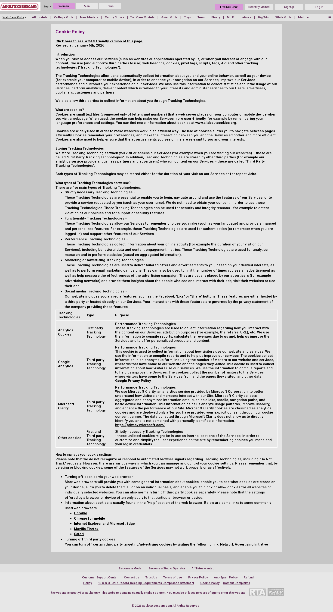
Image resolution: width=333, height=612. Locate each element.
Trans (110, 6)
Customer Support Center (100, 577)
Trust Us (151, 577)
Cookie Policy (209, 583)
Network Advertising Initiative (244, 544)
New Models (89, 17)
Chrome (80, 513)
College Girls (64, 17)
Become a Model (130, 568)
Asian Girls (169, 17)
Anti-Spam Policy (225, 577)
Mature (303, 17)
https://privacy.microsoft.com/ (140, 425)
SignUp (289, 7)
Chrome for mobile (89, 518)
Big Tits (263, 17)
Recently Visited (259, 7)
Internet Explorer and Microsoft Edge (104, 523)
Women (64, 6)
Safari (79, 534)
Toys (187, 17)
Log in (319, 7)
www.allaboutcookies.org (215, 123)
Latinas (246, 17)
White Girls (283, 17)
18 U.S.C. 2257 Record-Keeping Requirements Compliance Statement (146, 583)
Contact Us (131, 577)
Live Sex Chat (229, 7)
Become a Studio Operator (166, 568)
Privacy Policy (198, 577)
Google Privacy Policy (133, 381)
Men (87, 6)
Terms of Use (172, 577)
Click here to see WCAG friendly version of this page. (99, 41)
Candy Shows (115, 17)
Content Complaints (236, 583)
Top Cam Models (142, 17)
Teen (201, 17)
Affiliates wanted (202, 568)
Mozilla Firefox (86, 529)
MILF (230, 17)
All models (40, 17)
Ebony (216, 17)
